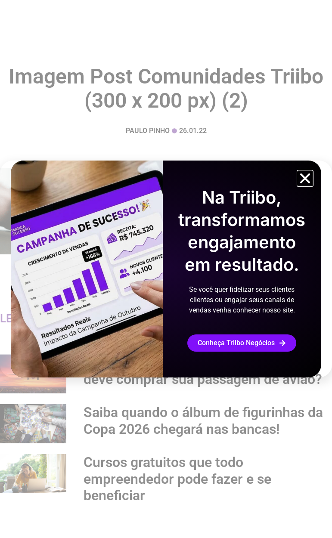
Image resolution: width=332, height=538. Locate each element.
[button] (305, 178)
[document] (166, 269)
